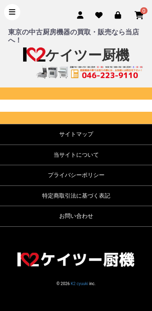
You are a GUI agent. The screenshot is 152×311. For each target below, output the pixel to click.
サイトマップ (76, 134)
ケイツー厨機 (76, 55)
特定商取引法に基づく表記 (76, 195)
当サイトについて (76, 154)
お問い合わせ (76, 216)
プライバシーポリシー (76, 175)
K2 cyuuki (79, 283)
